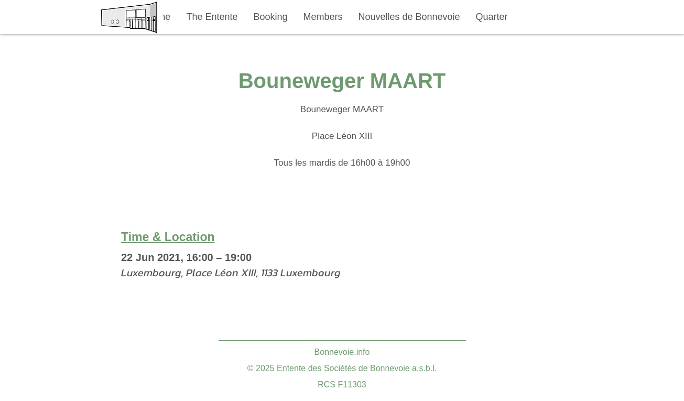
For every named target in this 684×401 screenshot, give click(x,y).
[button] (212, 17)
